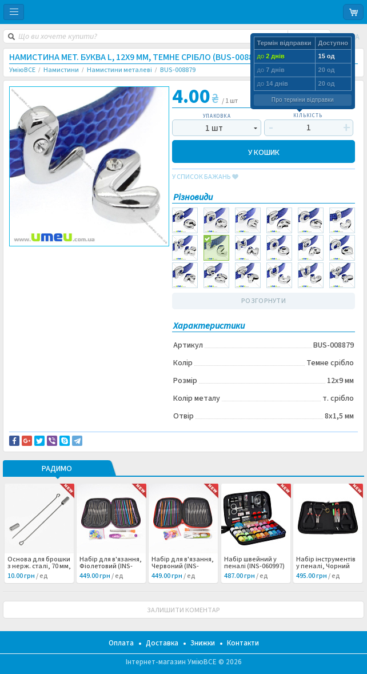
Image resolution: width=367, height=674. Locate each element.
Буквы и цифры (42, 275)
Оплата (121, 643)
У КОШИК (264, 152)
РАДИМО (57, 469)
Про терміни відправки (303, 100)
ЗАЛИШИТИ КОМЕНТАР (183, 610)
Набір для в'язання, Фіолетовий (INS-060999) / (110, 566)
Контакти (243, 643)
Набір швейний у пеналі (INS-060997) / (254, 566)
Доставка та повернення (58, 256)
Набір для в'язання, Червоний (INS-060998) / (182, 566)
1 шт (214, 128)
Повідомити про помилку (58, 263)
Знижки (202, 643)
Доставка (162, 643)
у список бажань (205, 177)
